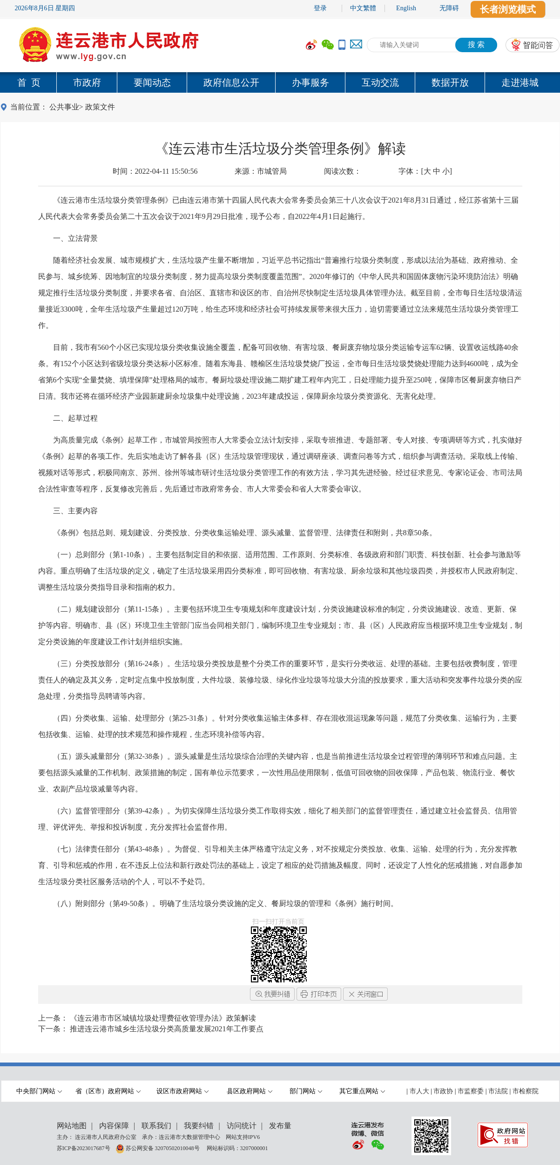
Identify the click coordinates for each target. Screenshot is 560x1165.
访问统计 (241, 1126)
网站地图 (72, 1126)
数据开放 (450, 82)
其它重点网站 (362, 1091)
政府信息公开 (231, 82)
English (406, 8)
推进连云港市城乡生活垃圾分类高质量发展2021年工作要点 (166, 1029)
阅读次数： (342, 171)
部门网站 (306, 1091)
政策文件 (100, 107)
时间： (155, 171)
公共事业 (64, 107)
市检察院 (526, 1091)
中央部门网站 (39, 1091)
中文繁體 (363, 8)
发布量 (280, 1126)
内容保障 (114, 1126)
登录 (320, 8)
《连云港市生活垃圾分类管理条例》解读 (280, 148)
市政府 (87, 82)
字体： (425, 171)
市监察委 (471, 1091)
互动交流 (380, 82)
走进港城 (520, 82)
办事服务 (310, 82)
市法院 (498, 1091)
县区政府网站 (249, 1091)
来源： (261, 171)
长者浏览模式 (508, 9)
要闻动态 (152, 82)
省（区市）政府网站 (108, 1091)
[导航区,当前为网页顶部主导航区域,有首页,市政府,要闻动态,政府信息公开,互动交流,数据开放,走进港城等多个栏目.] (280, 82)
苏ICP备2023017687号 (83, 1148)
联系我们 (156, 1126)
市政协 (443, 1091)
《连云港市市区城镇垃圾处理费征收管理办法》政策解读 (163, 1018)
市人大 (419, 1091)
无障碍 (449, 8)
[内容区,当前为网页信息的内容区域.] (280, 552)
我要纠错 (199, 1126)
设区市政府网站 (182, 1091)
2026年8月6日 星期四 (45, 8)
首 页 (28, 82)
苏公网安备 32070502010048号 (163, 1148)
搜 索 (476, 44)
